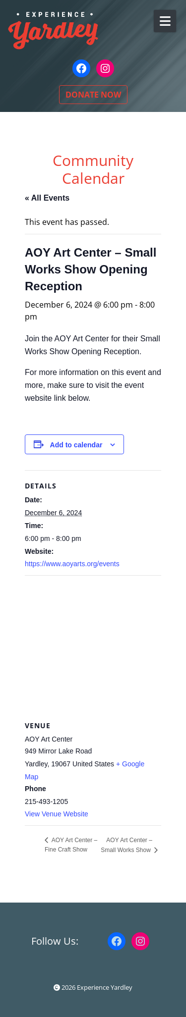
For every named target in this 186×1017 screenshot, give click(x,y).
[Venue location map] (93, 647)
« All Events (47, 198)
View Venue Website (56, 814)
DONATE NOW (93, 94)
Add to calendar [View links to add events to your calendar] (76, 445)
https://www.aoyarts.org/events (72, 564)
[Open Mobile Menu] (165, 21)
